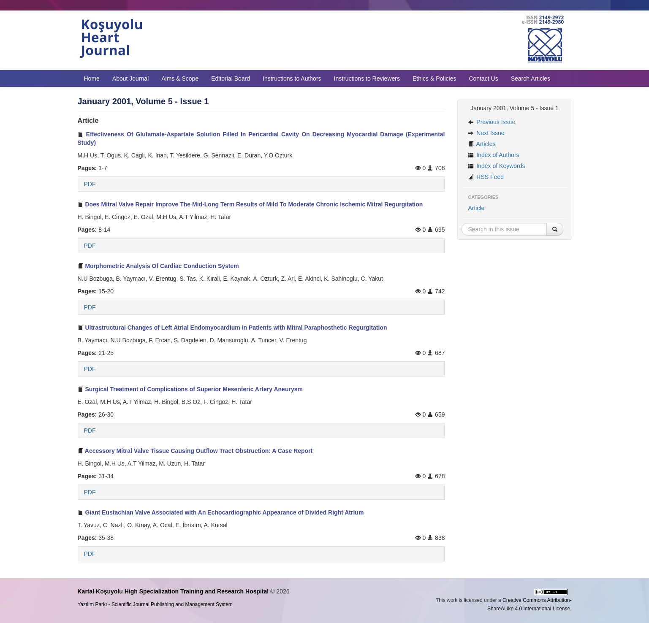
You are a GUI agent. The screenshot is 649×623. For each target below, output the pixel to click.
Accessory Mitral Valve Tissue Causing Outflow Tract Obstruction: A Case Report (195, 450)
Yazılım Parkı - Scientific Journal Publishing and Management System (155, 604)
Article (476, 208)
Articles (481, 144)
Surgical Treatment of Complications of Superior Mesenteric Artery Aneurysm (190, 389)
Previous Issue (491, 122)
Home (92, 78)
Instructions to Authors (292, 78)
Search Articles (530, 78)
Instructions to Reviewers (367, 78)
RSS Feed (485, 176)
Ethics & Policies (434, 78)
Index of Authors (493, 155)
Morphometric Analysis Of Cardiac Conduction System (158, 266)
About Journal (130, 78)
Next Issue (486, 133)
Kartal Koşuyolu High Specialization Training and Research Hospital (173, 591)
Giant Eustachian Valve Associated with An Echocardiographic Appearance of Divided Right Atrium (221, 512)
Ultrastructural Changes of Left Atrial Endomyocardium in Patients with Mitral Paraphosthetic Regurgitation (232, 327)
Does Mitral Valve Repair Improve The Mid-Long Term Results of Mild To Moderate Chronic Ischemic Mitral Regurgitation (250, 204)
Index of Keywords (496, 166)
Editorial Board (230, 78)
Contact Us (483, 78)
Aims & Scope (179, 78)
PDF (90, 184)
